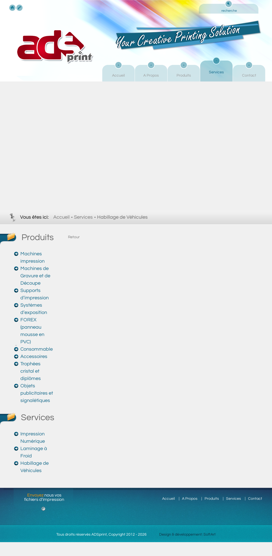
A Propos (151, 75)
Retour (74, 237)
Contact (249, 75)
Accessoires (33, 356)
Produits (184, 75)
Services (216, 72)
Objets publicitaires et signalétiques (36, 393)
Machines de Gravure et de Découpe (35, 276)
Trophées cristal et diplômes (30, 371)
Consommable (36, 349)
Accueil (118, 75)
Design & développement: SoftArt (187, 534)
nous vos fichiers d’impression (44, 497)
